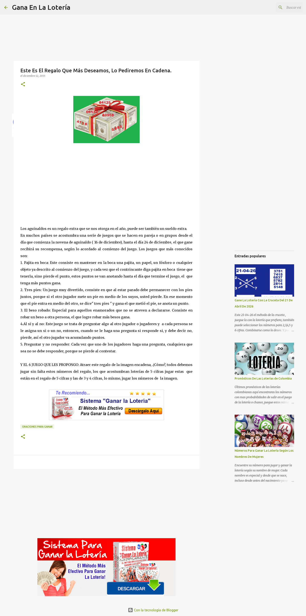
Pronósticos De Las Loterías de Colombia (263, 378)
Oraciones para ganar (37, 426)
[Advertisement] (106, 188)
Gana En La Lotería (41, 7)
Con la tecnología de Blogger (153, 610)
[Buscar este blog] (280, 7)
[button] (23, 84)
